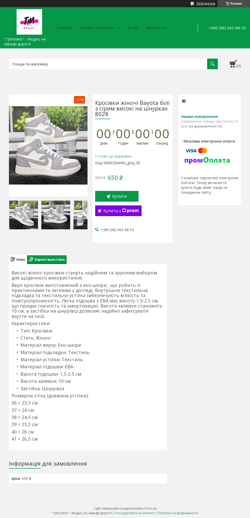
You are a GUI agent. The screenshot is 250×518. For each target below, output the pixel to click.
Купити (119, 196)
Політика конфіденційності (178, 513)
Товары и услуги (97, 27)
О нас (133, 27)
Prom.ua (150, 508)
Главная (64, 27)
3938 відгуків (205, 3)
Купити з (121, 211)
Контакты (156, 27)
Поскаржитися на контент (135, 513)
